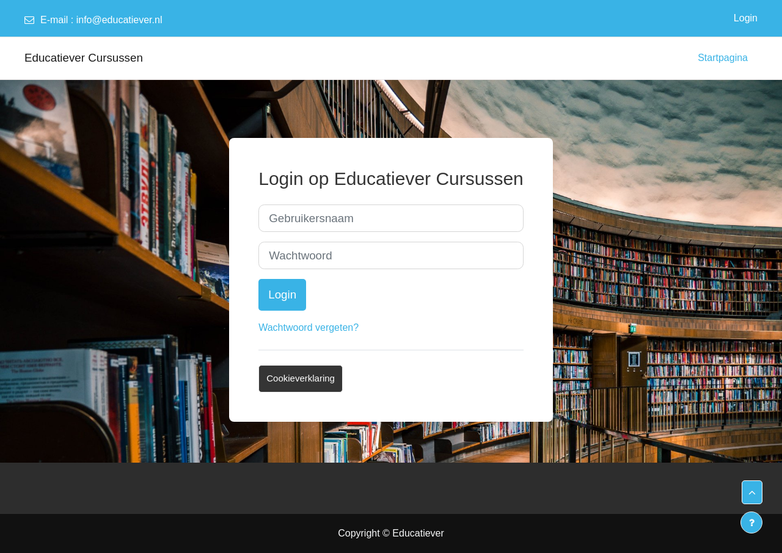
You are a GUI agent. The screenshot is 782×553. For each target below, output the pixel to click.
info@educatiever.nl (119, 20)
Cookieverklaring (300, 378)
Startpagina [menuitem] (723, 57)
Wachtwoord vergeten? (308, 327)
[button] (752, 492)
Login (746, 18)
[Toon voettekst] (751, 522)
